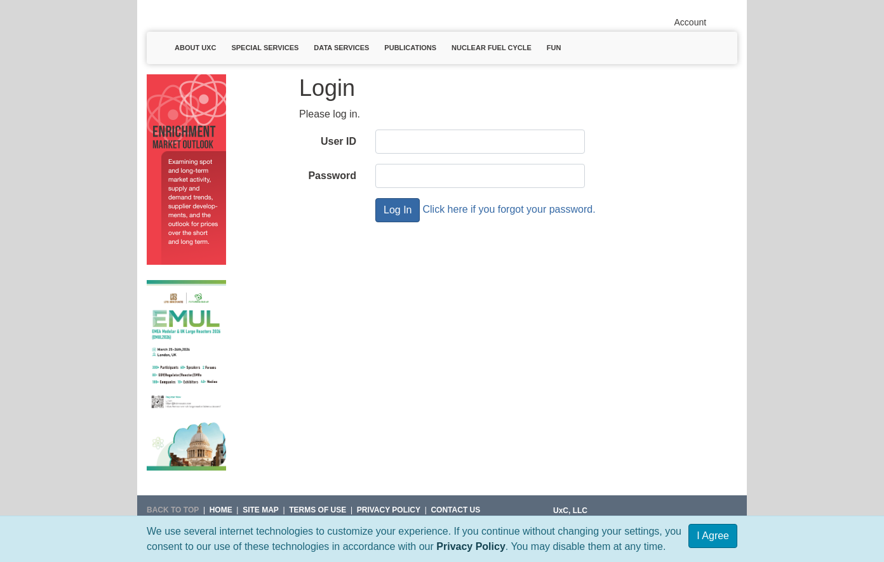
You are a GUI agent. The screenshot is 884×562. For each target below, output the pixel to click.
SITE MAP (261, 509)
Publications (410, 47)
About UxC (195, 47)
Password (332, 175)
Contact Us (455, 509)
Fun (554, 47)
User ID (338, 141)
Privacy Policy (471, 546)
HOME (221, 509)
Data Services (341, 47)
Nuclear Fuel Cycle (492, 47)
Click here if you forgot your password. (508, 209)
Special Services (264, 47)
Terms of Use (317, 509)
